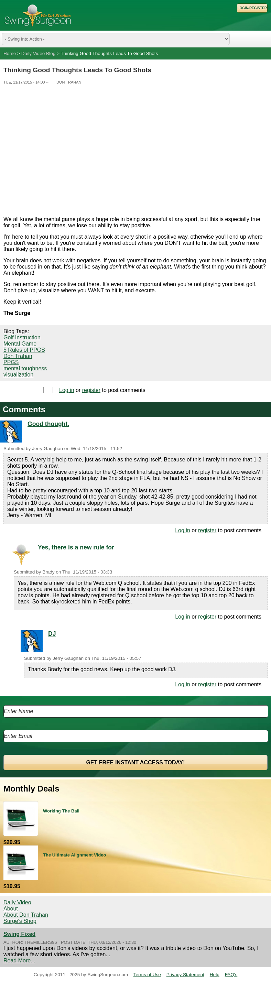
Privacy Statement (185, 974)
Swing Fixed (19, 934)
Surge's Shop (19, 921)
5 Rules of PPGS (24, 350)
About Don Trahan (25, 915)
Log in (66, 390)
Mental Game (19, 344)
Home (9, 53)
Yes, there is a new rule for (76, 547)
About (10, 909)
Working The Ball (61, 811)
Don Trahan (17, 356)
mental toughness (25, 368)
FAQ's (231, 974)
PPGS (11, 362)
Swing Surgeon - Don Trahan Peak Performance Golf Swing (37, 15)
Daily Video (17, 902)
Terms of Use (147, 974)
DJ (52, 633)
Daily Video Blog (38, 53)
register (91, 390)
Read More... (19, 960)
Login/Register (252, 8)
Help (214, 974)
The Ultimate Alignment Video (74, 855)
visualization (18, 375)
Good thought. (48, 424)
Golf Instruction (22, 337)
